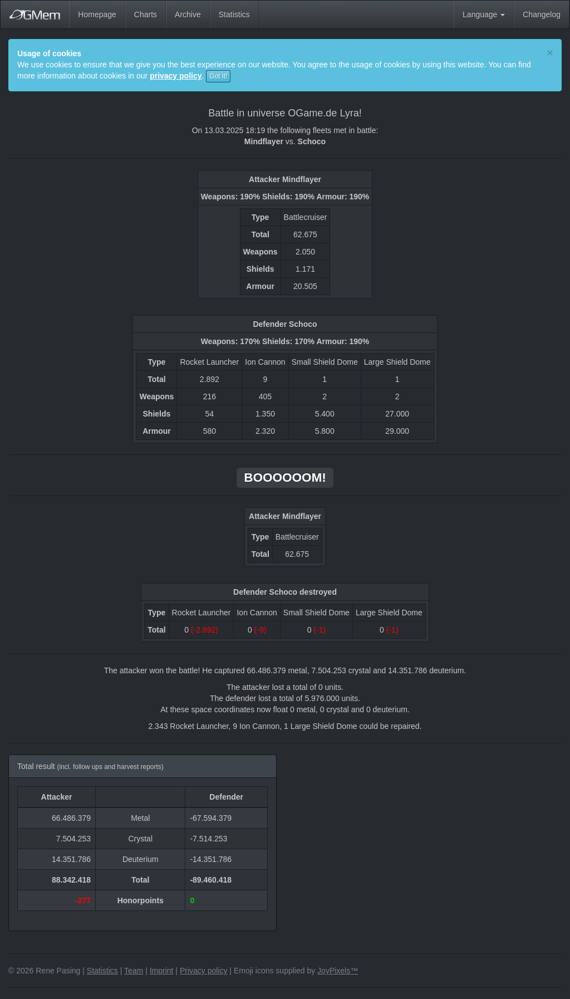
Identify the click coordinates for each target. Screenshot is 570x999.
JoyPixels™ (337, 970)
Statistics (234, 14)
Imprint (162, 970)
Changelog (542, 14)
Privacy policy (204, 970)
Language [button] (484, 14)
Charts (145, 14)
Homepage (97, 14)
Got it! (218, 76)
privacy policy (176, 75)
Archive (188, 14)
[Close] (550, 52)
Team (133, 970)
